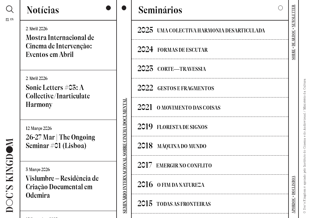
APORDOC (293, 205)
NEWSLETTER (293, 16)
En (12, 19)
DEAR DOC (293, 38)
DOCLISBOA (293, 185)
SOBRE (293, 54)
